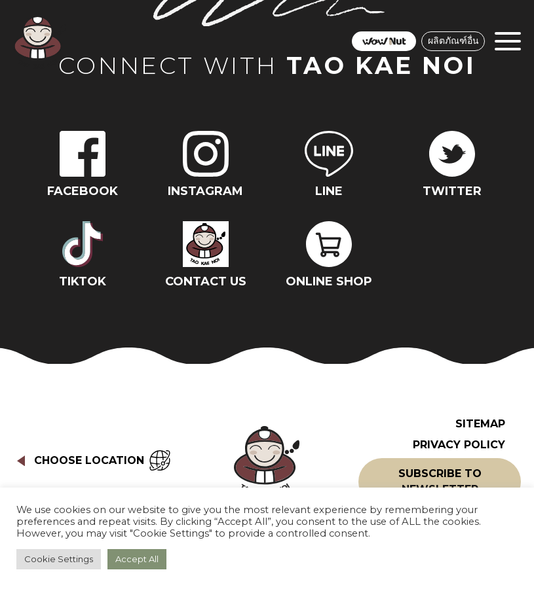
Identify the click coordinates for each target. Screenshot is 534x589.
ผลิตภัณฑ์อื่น (453, 40)
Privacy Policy (459, 444)
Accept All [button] (137, 559)
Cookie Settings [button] (58, 559)
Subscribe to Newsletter (440, 481)
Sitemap (480, 424)
